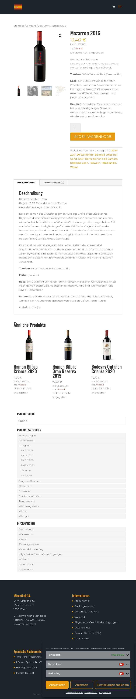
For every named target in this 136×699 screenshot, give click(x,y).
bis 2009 (26, 470)
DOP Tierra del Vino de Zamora (97, 158)
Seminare (25, 491)
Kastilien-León (79, 162)
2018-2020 (27, 460)
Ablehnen (81, 684)
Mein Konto (26, 529)
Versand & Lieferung (31, 549)
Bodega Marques (26, 667)
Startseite (19, 26)
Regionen (25, 486)
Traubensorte (27, 501)
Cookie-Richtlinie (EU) (88, 633)
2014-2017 (43, 26)
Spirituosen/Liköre (30, 496)
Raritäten (26, 475)
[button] (60, 36)
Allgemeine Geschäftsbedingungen (40, 554)
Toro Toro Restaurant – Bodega (35, 656)
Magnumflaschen (29, 481)
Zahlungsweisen (29, 544)
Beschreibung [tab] (26, 182)
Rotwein (94, 162)
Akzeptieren (57, 684)
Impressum (105, 692)
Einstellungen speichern (113, 684)
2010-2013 (27, 450)
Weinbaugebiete (29, 506)
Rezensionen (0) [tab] (53, 182)
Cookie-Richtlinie (74, 692)
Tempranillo (108, 162)
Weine (74, 167)
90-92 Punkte (85, 154)
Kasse (22, 539)
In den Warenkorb (92, 136)
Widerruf (24, 559)
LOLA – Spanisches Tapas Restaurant (38, 662)
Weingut (24, 516)
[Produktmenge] (75, 128)
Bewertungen (27, 435)
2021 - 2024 (27, 465)
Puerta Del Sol (25, 672)
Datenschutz (91, 692)
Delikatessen (26, 440)
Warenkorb (26, 534)
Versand (78, 48)
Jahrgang (31, 26)
